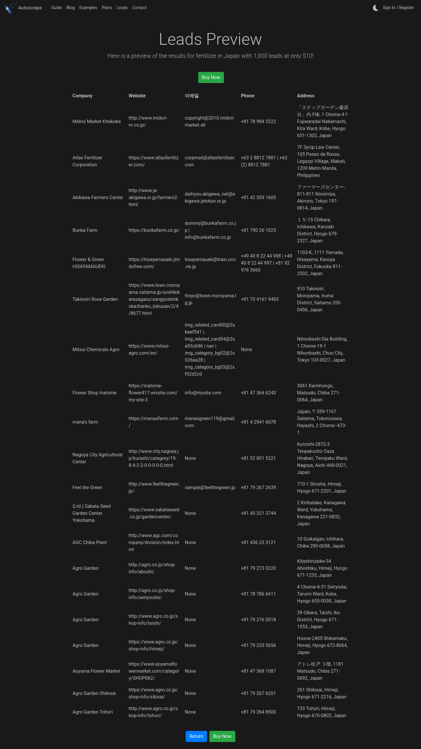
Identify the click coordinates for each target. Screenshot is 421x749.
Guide (56, 7)
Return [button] (196, 736)
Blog (70, 7)
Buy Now (211, 77)
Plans (107, 7)
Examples (88, 7)
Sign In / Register (398, 7)
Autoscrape (23, 7)
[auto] (376, 8)
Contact (139, 7)
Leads (122, 7)
